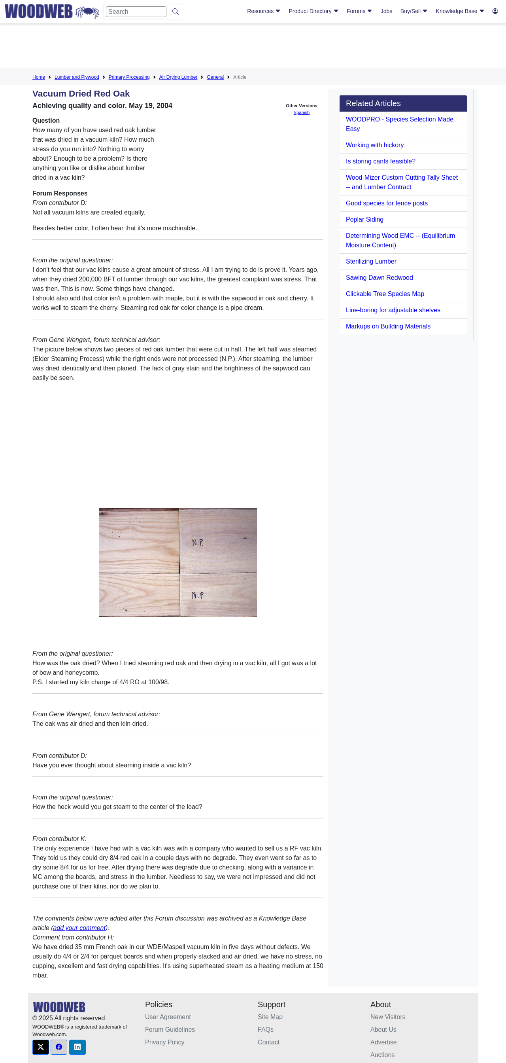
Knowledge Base (460, 11)
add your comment (79, 927)
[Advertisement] (253, 47)
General (215, 77)
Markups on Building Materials (388, 326)
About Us (383, 1029)
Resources (264, 11)
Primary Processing (129, 77)
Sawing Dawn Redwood (379, 277)
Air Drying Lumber (178, 77)
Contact (268, 1042)
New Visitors (388, 1017)
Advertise (383, 1042)
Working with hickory (375, 145)
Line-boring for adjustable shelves (393, 310)
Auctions (382, 1055)
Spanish (302, 112)
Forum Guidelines (170, 1029)
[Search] (136, 11)
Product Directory (314, 11)
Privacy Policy (165, 1042)
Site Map (270, 1017)
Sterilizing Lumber (371, 261)
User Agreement (168, 1017)
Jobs (387, 11)
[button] (40, 1047)
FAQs (266, 1029)
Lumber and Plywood (77, 77)
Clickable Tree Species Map (385, 293)
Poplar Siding (364, 219)
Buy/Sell (414, 11)
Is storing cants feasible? (380, 161)
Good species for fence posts (387, 203)
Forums (359, 11)
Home (38, 77)
